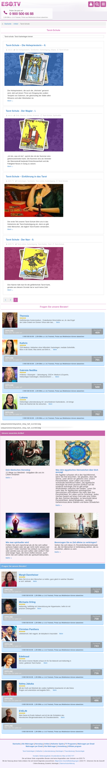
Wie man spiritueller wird (17, 542)
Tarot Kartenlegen (29, 751)
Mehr (9, 101)
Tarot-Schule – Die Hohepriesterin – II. (26, 45)
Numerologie (80, 751)
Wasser (23, 115)
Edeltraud (24, 656)
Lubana (24, 397)
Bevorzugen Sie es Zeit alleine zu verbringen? (76, 542)
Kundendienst (56, 756)
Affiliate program (74, 746)
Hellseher (39, 751)
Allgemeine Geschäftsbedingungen (67, 761)
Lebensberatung (49, 751)
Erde (17, 115)
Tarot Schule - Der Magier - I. (21, 111)
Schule (29, 115)
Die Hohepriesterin (23, 50)
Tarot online (40, 181)
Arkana (53, 50)
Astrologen (59, 751)
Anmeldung (62, 746)
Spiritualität (57, 115)
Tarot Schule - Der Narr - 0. (20, 239)
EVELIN (23, 711)
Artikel (16, 24)
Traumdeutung (69, 751)
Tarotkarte (31, 181)
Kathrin (23, 343)
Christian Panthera (29, 629)
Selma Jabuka (26, 684)
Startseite (7, 24)
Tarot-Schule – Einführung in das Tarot (26, 176)
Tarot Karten (42, 244)
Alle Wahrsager (28, 744)
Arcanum (36, 115)
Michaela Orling (27, 602)
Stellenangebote (45, 756)
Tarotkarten (35, 50)
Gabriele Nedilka (28, 370)
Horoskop (39, 744)
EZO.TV (11, 181)
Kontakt (35, 756)
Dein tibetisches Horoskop (18, 470)
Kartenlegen (21, 181)
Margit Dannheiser (28, 575)
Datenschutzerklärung (67, 763)
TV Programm (70, 744)
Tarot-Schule (64, 50)
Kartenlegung (45, 50)
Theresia (24, 316)
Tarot (50, 244)
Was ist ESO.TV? (68, 756)
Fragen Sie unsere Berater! (14, 566)
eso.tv (10, 50)
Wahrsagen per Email (85, 744)
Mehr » (9, 477)
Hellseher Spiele (57, 744)
